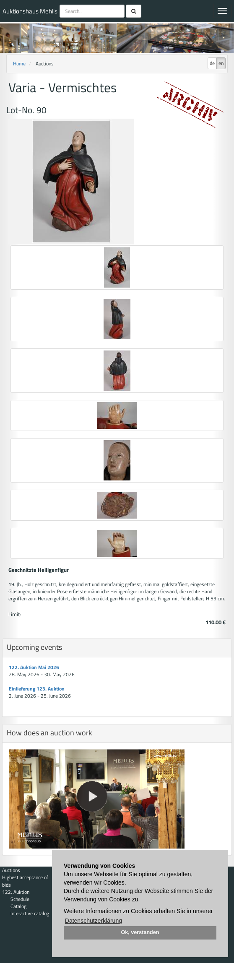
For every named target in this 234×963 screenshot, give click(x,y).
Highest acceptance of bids (25, 880)
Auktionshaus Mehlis (30, 11)
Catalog (18, 906)
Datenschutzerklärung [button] (93, 920)
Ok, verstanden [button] (140, 932)
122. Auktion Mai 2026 (34, 667)
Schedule (19, 899)
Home (19, 63)
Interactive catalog (29, 913)
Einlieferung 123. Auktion (37, 689)
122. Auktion (15, 892)
